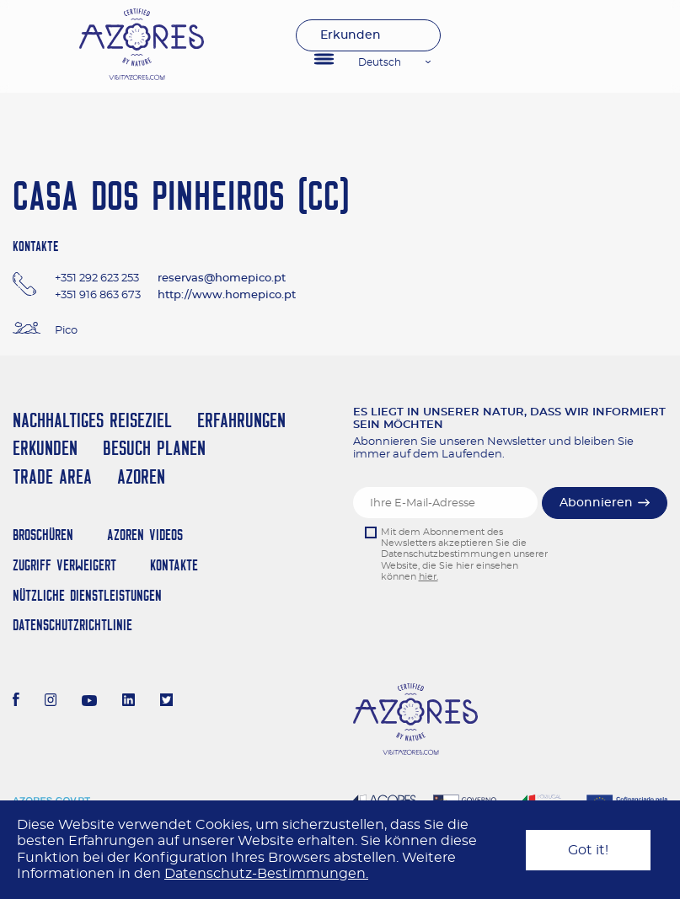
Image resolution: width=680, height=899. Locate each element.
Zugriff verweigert (64, 565)
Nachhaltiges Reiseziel (92, 420)
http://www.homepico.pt (227, 295)
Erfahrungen (241, 420)
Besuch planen (154, 447)
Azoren (141, 476)
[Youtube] (89, 702)
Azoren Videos (145, 535)
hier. (428, 576)
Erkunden (350, 35)
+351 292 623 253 (97, 278)
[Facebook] (16, 702)
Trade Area (52, 476)
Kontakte (174, 565)
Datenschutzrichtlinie (72, 625)
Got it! (588, 850)
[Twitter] (166, 702)
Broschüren (43, 535)
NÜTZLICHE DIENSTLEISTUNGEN (87, 595)
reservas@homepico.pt (222, 278)
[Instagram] (51, 702)
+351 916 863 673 (98, 295)
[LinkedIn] (128, 702)
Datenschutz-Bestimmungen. (266, 873)
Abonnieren (596, 503)
